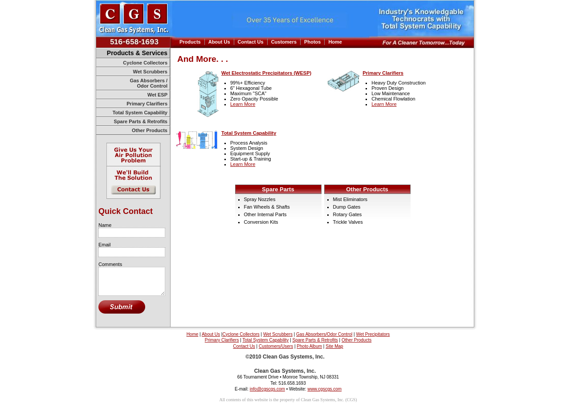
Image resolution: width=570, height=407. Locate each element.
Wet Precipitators (373, 334)
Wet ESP (157, 94)
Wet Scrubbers (150, 71)
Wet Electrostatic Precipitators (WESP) (266, 73)
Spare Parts (278, 189)
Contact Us (251, 41)
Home (335, 41)
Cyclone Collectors (145, 62)
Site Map (334, 346)
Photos (312, 41)
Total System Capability (140, 112)
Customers (284, 41)
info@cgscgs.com (267, 389)
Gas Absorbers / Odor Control (148, 83)
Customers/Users (276, 346)
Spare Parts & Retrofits (140, 121)
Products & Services (137, 52)
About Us (219, 41)
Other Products (149, 130)
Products (190, 41)
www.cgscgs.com (324, 389)
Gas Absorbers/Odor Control (324, 334)
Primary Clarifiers (146, 103)
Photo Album (309, 346)
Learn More (242, 104)
